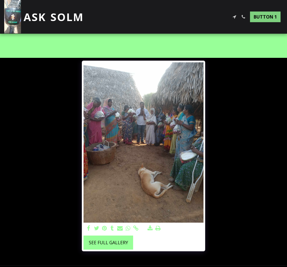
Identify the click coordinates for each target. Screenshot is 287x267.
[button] (234, 17)
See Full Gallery (108, 242)
